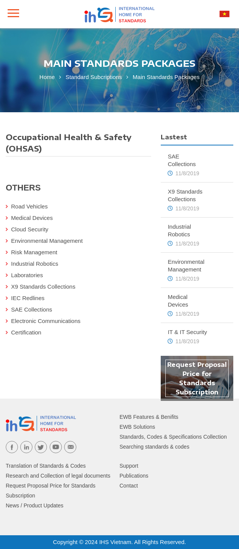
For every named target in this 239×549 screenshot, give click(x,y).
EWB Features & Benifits (149, 417)
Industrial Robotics (34, 263)
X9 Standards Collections (43, 286)
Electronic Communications (46, 321)
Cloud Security (29, 229)
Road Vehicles (29, 206)
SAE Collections (31, 309)
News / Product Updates (34, 505)
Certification (26, 332)
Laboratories (27, 275)
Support (129, 466)
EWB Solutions (137, 427)
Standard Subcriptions (95, 77)
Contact (129, 486)
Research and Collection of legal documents (58, 476)
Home (47, 77)
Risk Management (34, 252)
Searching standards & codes (154, 447)
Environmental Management (47, 240)
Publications (134, 476)
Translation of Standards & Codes (46, 466)
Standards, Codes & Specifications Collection (173, 437)
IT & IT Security (187, 332)
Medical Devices (32, 218)
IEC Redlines (28, 298)
